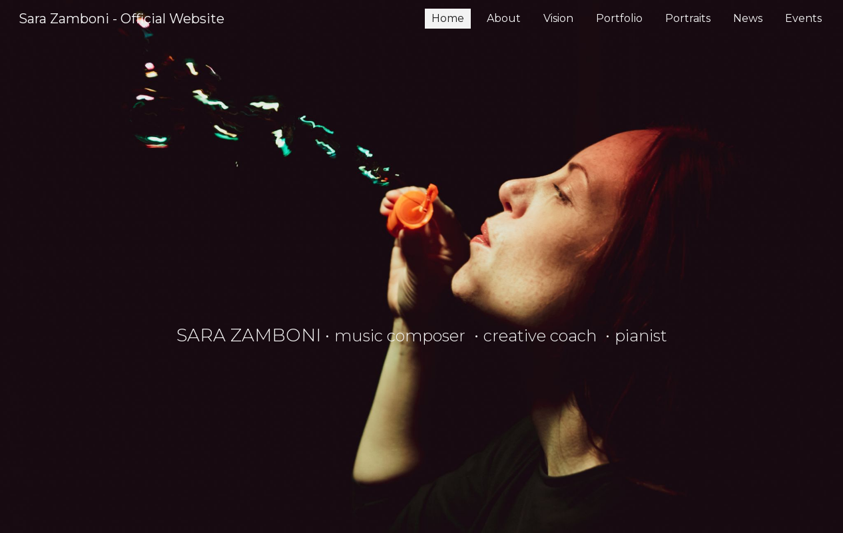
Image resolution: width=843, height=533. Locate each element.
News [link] (747, 18)
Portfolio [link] (619, 18)
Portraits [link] (687, 18)
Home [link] (447, 18)
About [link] (504, 18)
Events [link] (803, 18)
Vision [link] (558, 18)
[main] (422, 266)
